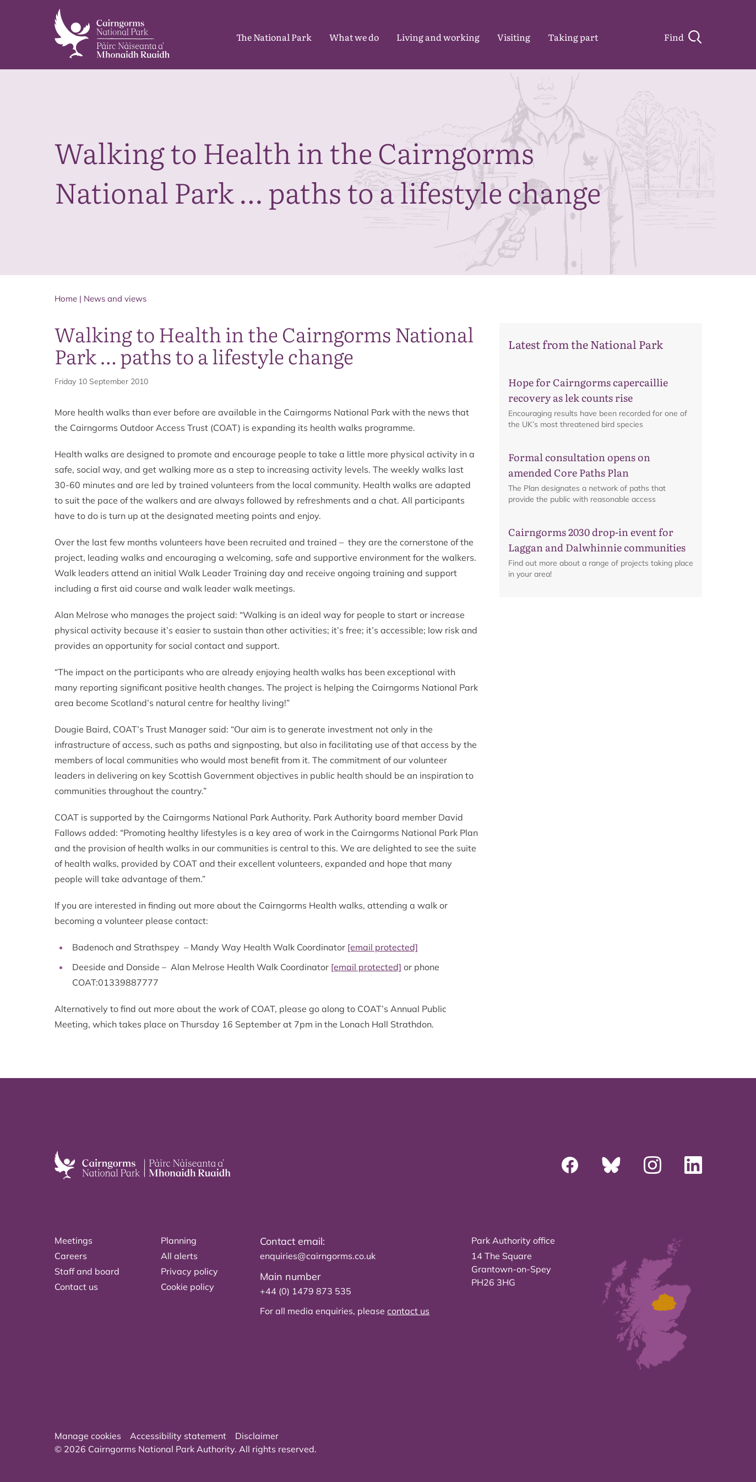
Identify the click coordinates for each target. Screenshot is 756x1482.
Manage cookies (88, 1435)
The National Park (274, 36)
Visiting (513, 36)
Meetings (74, 1240)
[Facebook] (570, 1165)
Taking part (573, 36)
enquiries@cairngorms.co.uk (318, 1255)
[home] (112, 33)
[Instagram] (652, 1165)
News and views (115, 298)
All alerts (179, 1255)
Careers (71, 1255)
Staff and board (87, 1271)
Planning (179, 1240)
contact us (408, 1310)
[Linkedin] (693, 1165)
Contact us (76, 1286)
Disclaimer (257, 1435)
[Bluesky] (611, 1165)
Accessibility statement (178, 1435)
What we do (354, 36)
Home (66, 298)
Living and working (438, 36)
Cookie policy (187, 1286)
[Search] (682, 36)
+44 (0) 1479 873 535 (305, 1291)
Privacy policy (189, 1271)
